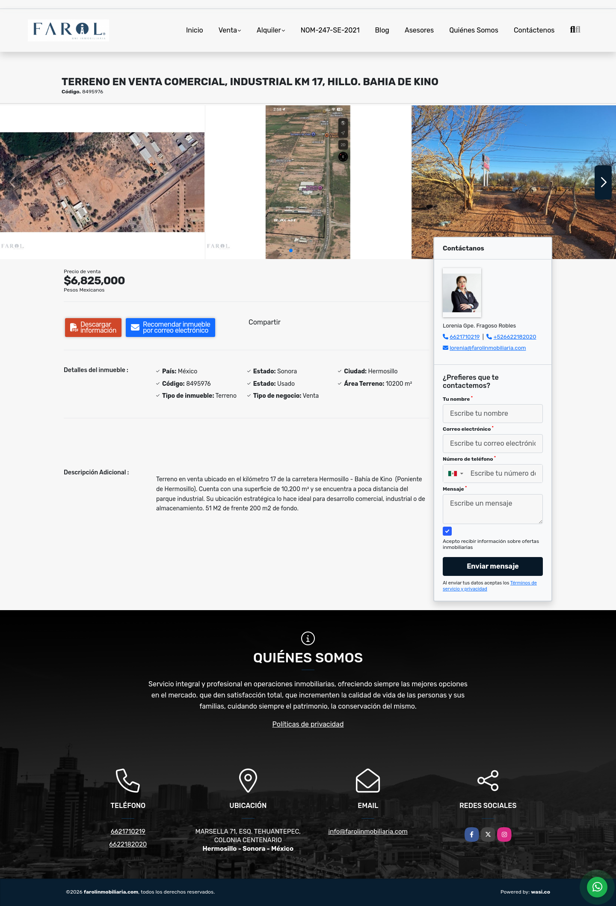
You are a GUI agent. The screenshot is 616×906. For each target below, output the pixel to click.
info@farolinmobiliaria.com (368, 831)
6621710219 (465, 337)
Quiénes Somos (473, 30)
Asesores (419, 30)
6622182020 (128, 844)
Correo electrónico (468, 429)
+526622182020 (514, 337)
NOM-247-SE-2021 (330, 30)
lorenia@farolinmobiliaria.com (488, 348)
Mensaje (455, 489)
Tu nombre (458, 399)
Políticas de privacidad (308, 724)
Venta (228, 30)
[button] (291, 250)
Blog (382, 30)
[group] (102, 182)
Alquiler (269, 30)
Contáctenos (534, 30)
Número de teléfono (469, 459)
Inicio (194, 30)
